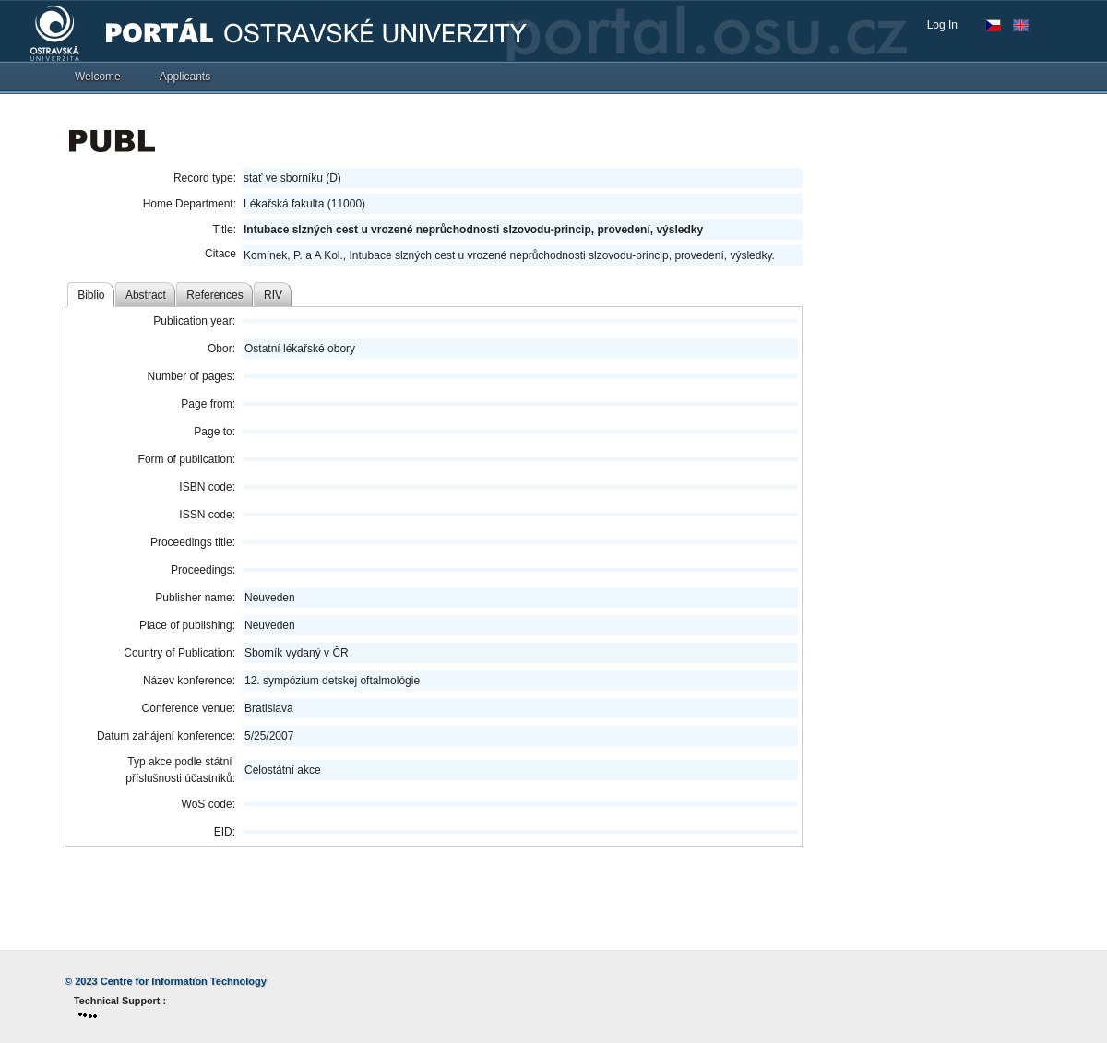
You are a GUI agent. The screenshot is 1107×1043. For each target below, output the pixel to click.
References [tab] (214, 295)
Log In (942, 24)
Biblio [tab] (90, 295)
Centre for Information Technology (184, 981)
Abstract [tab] (145, 295)
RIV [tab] (273, 295)
